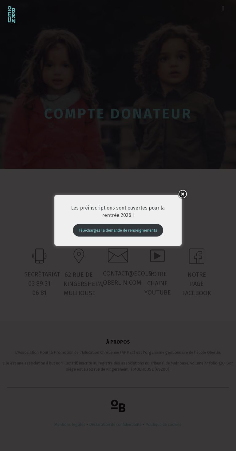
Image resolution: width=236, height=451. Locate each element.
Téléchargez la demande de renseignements (118, 224)
